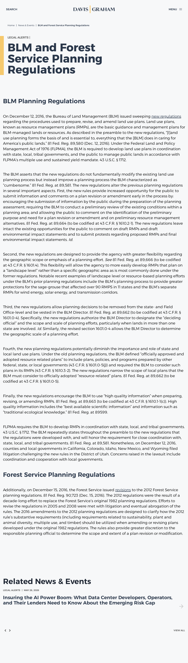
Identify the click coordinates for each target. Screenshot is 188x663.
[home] (94, 9)
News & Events (26, 25)
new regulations (166, 116)
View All (179, 630)
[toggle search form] (11, 9)
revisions (123, 490)
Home (11, 25)
